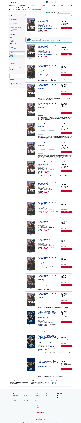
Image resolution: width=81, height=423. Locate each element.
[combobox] (33, 2)
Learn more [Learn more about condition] (15, 29)
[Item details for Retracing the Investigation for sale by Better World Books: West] (31, 148)
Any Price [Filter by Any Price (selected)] (11, 60)
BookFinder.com (40, 419)
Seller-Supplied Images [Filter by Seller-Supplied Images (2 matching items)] (14, 48)
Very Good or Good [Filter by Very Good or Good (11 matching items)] (13, 33)
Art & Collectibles (43, 5)
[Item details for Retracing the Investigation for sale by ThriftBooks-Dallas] (31, 227)
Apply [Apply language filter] (11, 56)
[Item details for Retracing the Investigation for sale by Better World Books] (31, 129)
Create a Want (12, 385)
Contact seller (40, 31)
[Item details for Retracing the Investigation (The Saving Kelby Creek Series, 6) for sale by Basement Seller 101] (31, 281)
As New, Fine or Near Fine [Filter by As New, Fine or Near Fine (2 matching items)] (14, 31)
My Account (62, 2)
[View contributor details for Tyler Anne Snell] (41, 22)
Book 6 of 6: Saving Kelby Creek (43, 21)
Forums (36, 400)
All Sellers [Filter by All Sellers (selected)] (12, 80)
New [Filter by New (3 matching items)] (11, 30)
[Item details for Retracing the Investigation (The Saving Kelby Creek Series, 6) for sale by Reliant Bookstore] (31, 71)
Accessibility (37, 407)
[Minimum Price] (11, 67)
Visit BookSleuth (33, 385)
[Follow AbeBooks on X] (57, 398)
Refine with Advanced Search (36, 9)
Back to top (40, 390)
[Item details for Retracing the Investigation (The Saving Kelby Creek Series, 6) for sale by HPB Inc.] (31, 187)
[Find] (47, 2)
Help (70, 2)
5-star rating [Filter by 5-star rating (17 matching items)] (15, 86)
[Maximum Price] (17, 67)
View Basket (14, 402)
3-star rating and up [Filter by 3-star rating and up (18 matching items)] (16, 83)
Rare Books (33, 5)
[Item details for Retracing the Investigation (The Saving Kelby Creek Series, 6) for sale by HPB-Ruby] (31, 167)
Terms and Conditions (55, 422)
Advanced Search (11, 5)
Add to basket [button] (66, 28)
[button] (71, 15)
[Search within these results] (48, 15)
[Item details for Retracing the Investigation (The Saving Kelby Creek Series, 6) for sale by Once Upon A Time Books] (31, 208)
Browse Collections (23, 5)
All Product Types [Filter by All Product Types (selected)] (13, 16)
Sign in (57, 2)
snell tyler (15, 9)
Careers (36, 398)
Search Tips (54, 382)
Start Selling (70, 5)
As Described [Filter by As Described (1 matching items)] (12, 35)
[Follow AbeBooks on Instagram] (57, 400)
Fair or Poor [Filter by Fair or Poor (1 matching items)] (12, 34)
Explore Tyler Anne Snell (55, 40)
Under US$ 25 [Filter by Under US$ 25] (12, 61)
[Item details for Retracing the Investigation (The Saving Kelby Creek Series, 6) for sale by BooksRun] (31, 109)
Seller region (12, 74)
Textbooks (53, 5)
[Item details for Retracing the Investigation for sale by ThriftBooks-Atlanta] (31, 245)
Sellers (62, 5)
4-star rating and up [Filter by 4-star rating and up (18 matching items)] (16, 84)
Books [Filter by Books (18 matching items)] (11, 18)
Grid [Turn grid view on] (51, 12)
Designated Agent (37, 405)
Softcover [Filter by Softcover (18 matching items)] (12, 41)
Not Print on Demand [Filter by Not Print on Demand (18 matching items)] (14, 50)
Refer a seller (26, 400)
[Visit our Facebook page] (57, 396)
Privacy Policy (37, 402)
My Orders (14, 400)
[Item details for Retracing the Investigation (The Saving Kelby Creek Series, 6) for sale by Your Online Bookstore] (31, 263)
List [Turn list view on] (48, 12)
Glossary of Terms (55, 383)
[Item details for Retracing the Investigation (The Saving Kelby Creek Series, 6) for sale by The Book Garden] (31, 299)
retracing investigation (26, 9)
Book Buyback (26, 398)
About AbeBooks (37, 395)
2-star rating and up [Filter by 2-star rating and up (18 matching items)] (16, 82)
